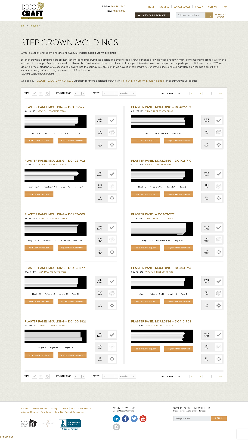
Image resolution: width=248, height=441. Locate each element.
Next (221, 93)
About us (164, 6)
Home (151, 6)
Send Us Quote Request (39, 141)
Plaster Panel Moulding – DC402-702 (55, 161)
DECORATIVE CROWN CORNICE (55, 80)
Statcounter (6, 439)
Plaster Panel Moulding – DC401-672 (54, 107)
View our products (152, 15)
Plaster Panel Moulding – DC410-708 (161, 323)
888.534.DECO (118, 6)
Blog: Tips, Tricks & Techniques (69, 415)
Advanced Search (29, 415)
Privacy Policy (84, 411)
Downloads (46, 415)
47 (214, 93)
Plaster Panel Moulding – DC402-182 (161, 107)
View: (27, 93)
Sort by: (95, 93)
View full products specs (52, 111)
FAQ (225, 6)
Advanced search (220, 15)
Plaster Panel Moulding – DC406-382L (56, 323)
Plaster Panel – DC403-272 (153, 215)
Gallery (199, 6)
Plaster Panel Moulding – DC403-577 (55, 269)
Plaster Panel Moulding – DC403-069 (55, 215)
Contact (213, 6)
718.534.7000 (118, 10)
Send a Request (182, 6)
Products (33, 26)
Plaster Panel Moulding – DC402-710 (161, 161)
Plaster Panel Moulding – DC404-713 (161, 269)
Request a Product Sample (72, 141)
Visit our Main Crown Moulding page (142, 80)
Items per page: (63, 93)
